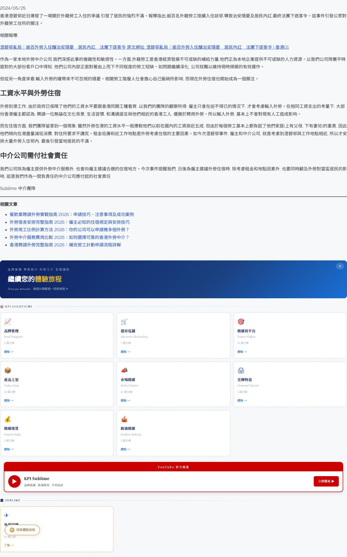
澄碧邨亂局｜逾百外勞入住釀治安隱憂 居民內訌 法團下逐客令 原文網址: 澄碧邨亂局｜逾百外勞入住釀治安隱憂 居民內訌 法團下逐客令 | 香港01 (144, 47)
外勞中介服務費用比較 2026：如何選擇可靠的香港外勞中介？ (70, 237)
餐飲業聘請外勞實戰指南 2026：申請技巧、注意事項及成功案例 (72, 214)
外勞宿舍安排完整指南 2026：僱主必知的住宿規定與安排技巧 (70, 222)
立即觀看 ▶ (326, 481)
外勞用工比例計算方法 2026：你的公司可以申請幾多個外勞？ (70, 229)
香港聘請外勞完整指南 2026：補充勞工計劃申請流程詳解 (65, 244)
